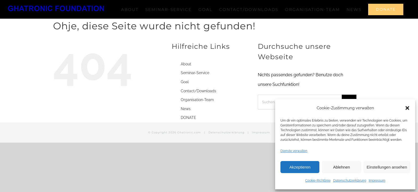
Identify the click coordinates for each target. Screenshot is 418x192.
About (186, 82)
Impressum (377, 180)
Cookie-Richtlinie (318, 180)
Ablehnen (341, 167)
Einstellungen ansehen (387, 167)
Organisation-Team (197, 118)
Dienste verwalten (293, 151)
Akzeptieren (299, 167)
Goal (185, 100)
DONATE (188, 136)
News (186, 127)
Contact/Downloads (198, 109)
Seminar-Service (195, 91)
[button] (407, 108)
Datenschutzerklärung (349, 180)
